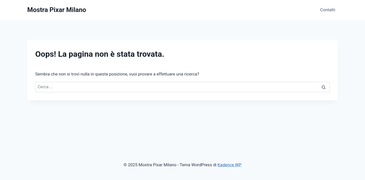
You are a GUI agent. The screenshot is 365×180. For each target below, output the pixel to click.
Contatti (327, 9)
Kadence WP (230, 164)
